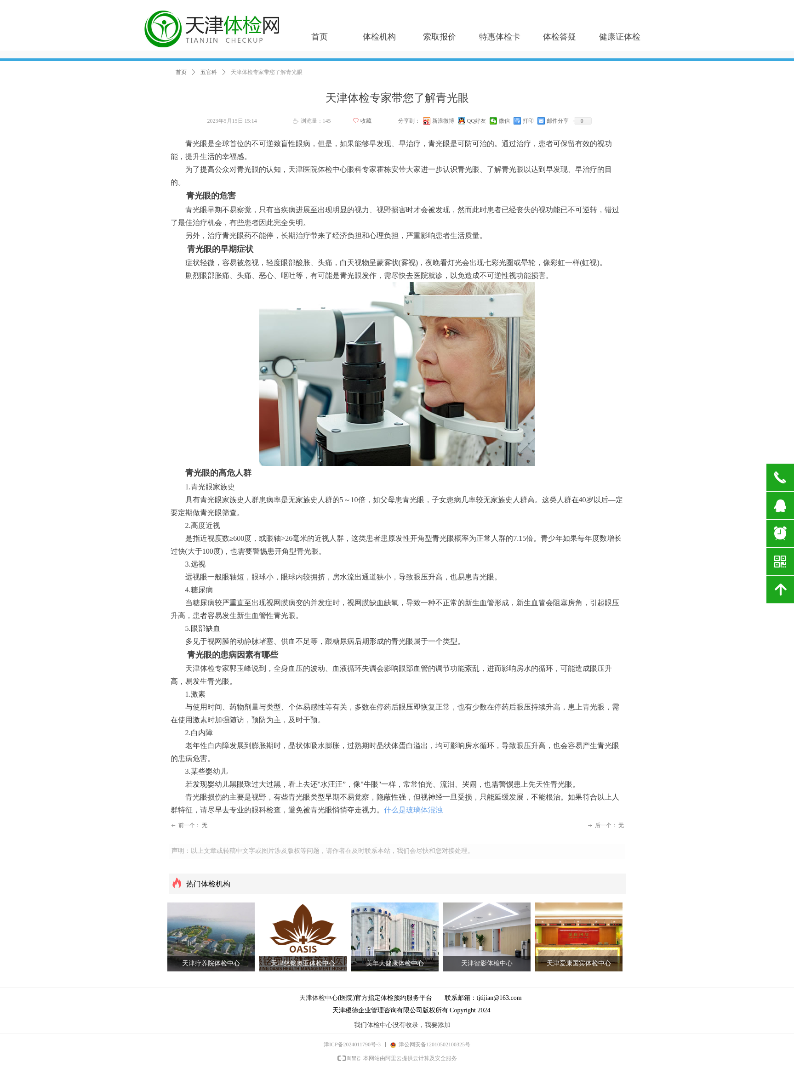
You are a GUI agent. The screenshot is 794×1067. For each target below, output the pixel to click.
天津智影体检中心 (487, 963)
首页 (181, 72)
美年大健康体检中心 (395, 963)
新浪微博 (443, 121)
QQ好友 (476, 121)
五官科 (208, 72)
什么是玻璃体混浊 (413, 810)
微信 (504, 121)
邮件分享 (558, 121)
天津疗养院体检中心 (211, 963)
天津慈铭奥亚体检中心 (303, 963)
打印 (528, 121)
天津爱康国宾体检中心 (579, 963)
